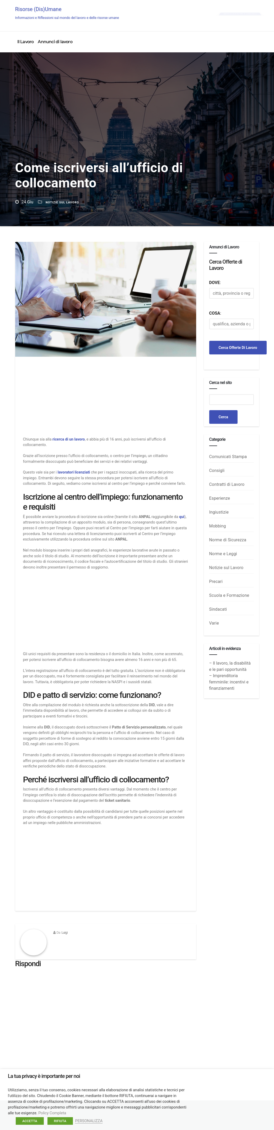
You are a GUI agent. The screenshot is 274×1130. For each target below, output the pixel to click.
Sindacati (218, 609)
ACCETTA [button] (29, 1121)
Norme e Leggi (223, 553)
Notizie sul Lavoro (62, 202)
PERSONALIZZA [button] (89, 1120)
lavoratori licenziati (74, 472)
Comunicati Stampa (228, 456)
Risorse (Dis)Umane (67, 13)
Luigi (64, 932)
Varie (214, 623)
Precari (216, 581)
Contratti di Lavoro (227, 484)
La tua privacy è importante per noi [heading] (44, 1076)
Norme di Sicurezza (227, 539)
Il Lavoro (25, 41)
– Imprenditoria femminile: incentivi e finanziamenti (229, 682)
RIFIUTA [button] (60, 1121)
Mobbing (217, 526)
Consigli (217, 470)
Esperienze (219, 498)
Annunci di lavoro (55, 41)
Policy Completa (52, 1113)
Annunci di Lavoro (240, 13)
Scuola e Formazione (229, 595)
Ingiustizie (219, 512)
